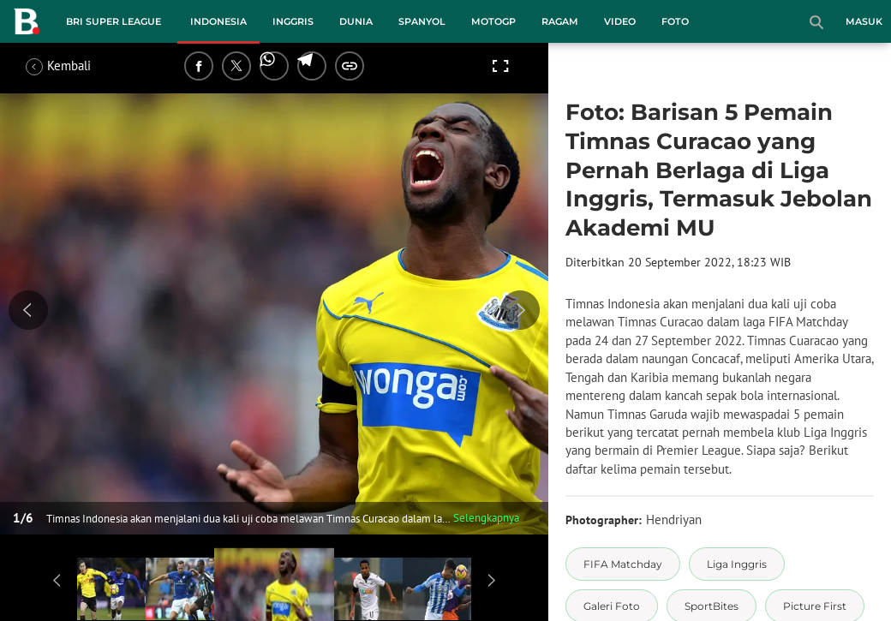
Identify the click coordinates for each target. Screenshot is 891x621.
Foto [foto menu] (675, 21)
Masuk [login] (864, 21)
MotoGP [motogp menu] (493, 21)
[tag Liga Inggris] (737, 564)
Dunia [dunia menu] (356, 21)
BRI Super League (113, 21)
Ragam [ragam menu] (559, 21)
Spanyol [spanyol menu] (422, 21)
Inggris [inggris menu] (293, 21)
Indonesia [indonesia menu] (218, 21)
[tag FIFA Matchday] (622, 564)
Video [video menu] (620, 21)
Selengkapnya (486, 518)
